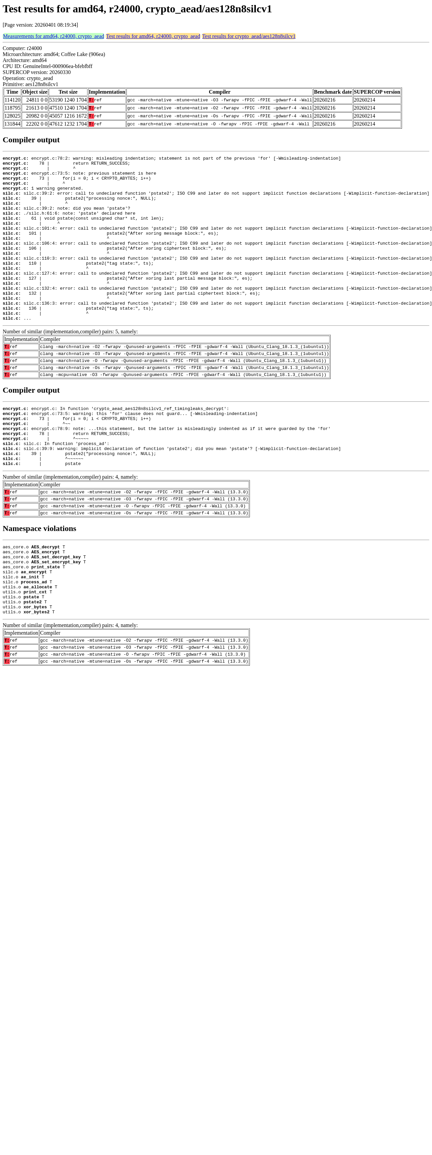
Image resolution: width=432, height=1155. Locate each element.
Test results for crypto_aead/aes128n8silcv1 (249, 36)
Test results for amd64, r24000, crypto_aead (153, 36)
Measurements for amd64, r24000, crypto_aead (53, 36)
